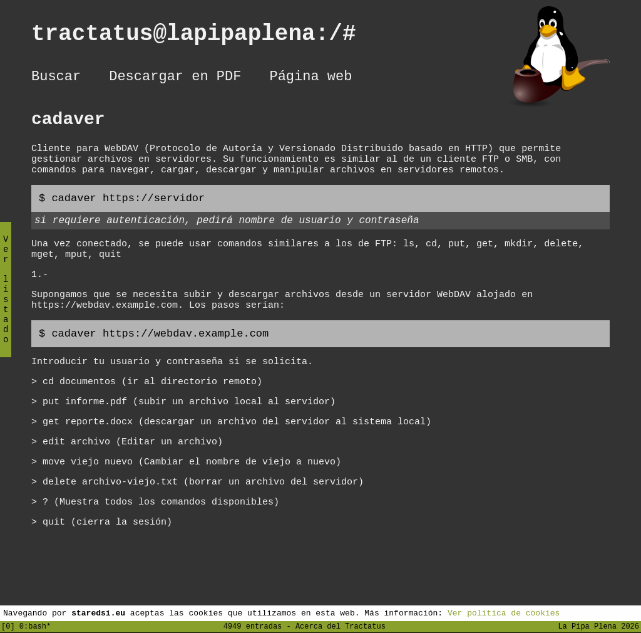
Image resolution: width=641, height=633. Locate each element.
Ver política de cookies (504, 612)
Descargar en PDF (175, 78)
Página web (310, 78)
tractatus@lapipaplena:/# (207, 36)
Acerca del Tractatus (340, 625)
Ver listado (5, 299)
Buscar (56, 78)
